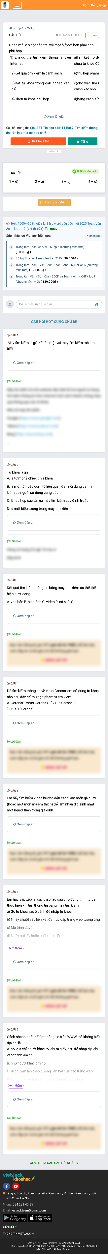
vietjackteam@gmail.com (28, 1210)
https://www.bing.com (33, 434)
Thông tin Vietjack (18, 1233)
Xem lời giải (54, 116)
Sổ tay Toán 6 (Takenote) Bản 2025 (47, 258)
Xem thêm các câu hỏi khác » (54, 1163)
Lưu (92, 35)
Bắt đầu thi (38, 141)
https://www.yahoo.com (38, 426)
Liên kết (10, 1226)
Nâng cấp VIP (54, 660)
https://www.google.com (39, 418)
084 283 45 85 (23, 1204)
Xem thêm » (94, 235)
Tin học (31, 28)
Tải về (83, 141)
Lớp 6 (20, 28)
